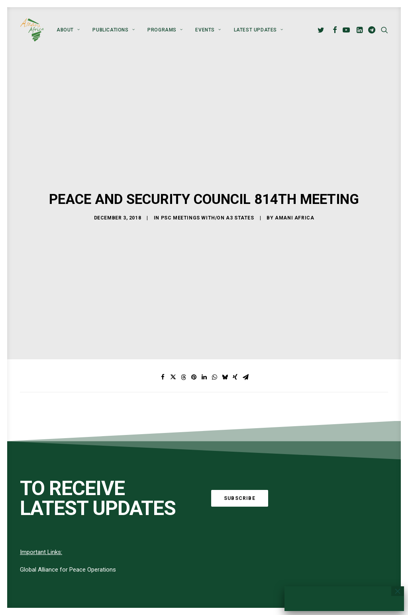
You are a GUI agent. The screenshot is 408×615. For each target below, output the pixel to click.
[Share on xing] (235, 324)
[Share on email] (245, 324)
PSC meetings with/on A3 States (207, 191)
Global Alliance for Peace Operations (68, 516)
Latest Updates (258, 30)
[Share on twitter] (173, 324)
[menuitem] (68, 30)
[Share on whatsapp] (214, 324)
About (68, 30)
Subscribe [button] (239, 445)
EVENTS (208, 30)
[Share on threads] (183, 324)
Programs (164, 30)
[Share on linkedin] (204, 324)
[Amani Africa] (32, 30)
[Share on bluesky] (225, 324)
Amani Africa (294, 191)
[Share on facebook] (162, 324)
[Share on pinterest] (193, 324)
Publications (113, 30)
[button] (322, 30)
